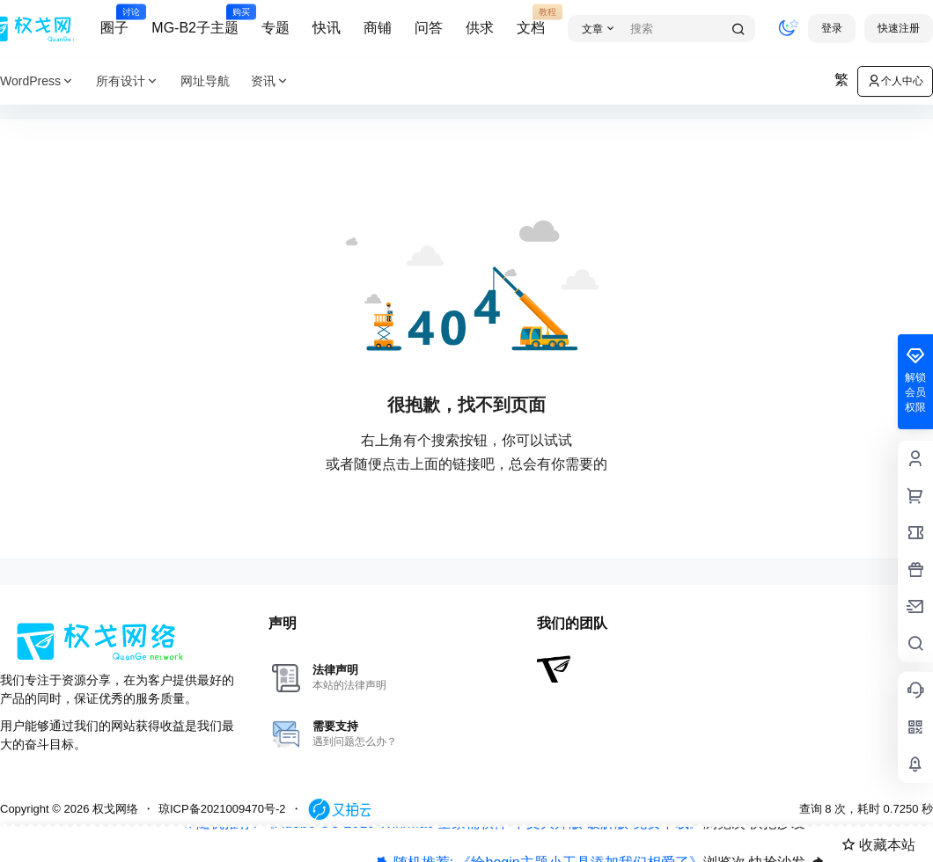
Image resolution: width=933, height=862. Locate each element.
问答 (429, 27)
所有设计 (127, 81)
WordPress (37, 81)
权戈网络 (113, 808)
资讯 (270, 81)
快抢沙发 (777, 830)
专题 (275, 27)
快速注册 (899, 28)
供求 (480, 27)
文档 (531, 20)
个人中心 (895, 81)
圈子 (114, 20)
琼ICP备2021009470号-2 (222, 808)
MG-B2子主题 (195, 20)
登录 (831, 28)
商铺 (378, 27)
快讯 (326, 27)
